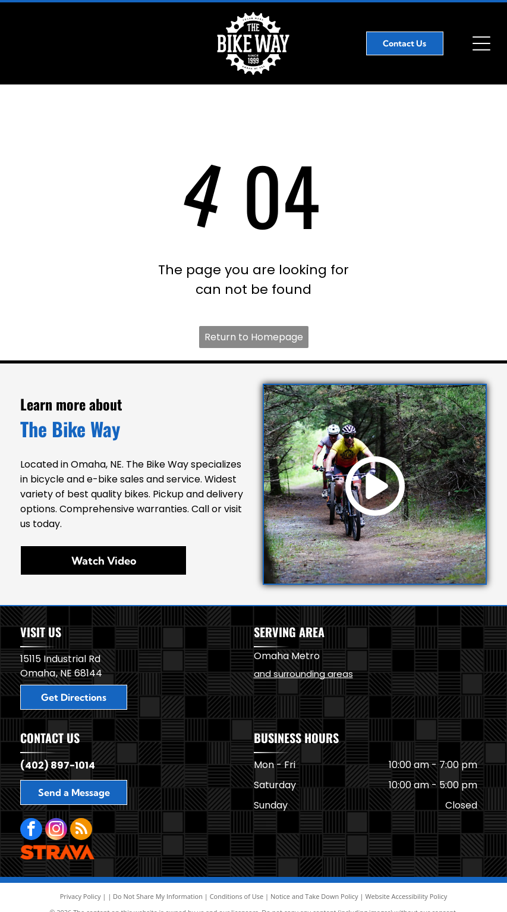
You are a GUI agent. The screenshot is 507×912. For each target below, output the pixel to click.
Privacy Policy (80, 896)
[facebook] (31, 830)
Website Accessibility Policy (406, 896)
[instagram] (56, 830)
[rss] (81, 830)
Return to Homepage (253, 337)
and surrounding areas (303, 673)
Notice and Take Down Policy (314, 896)
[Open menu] (481, 43)
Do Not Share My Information (158, 896)
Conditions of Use (237, 896)
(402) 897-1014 (57, 765)
